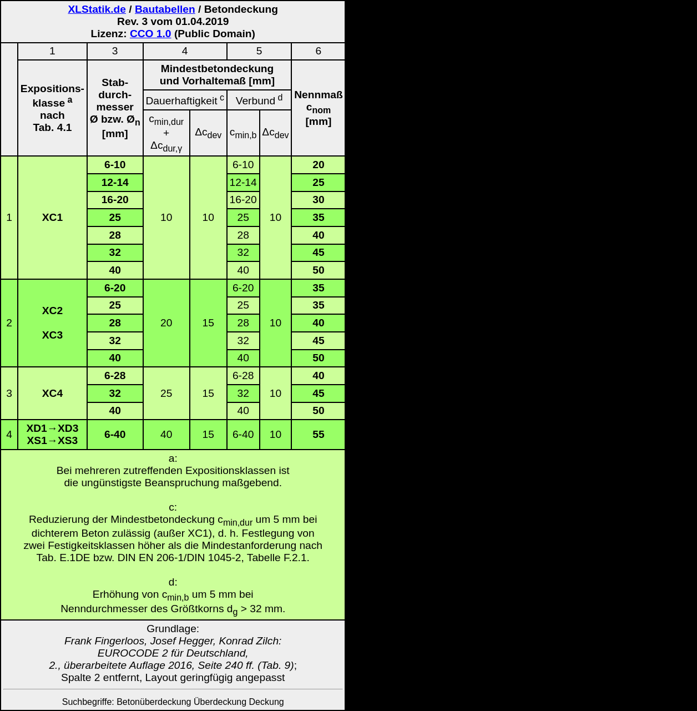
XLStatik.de (97, 9)
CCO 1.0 (150, 33)
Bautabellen (165, 9)
